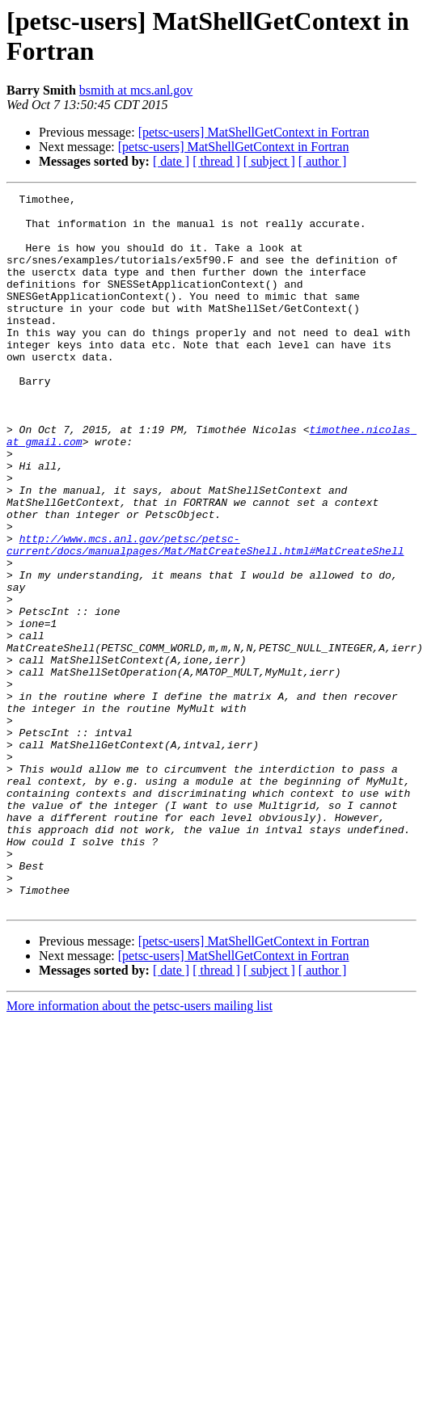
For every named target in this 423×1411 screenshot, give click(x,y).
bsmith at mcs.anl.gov (135, 90)
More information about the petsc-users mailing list (139, 1134)
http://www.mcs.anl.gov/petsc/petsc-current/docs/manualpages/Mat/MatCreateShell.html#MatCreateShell (205, 601)
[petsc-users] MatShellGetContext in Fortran (254, 132)
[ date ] (171, 161)
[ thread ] (216, 161)
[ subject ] (269, 161)
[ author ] (322, 161)
